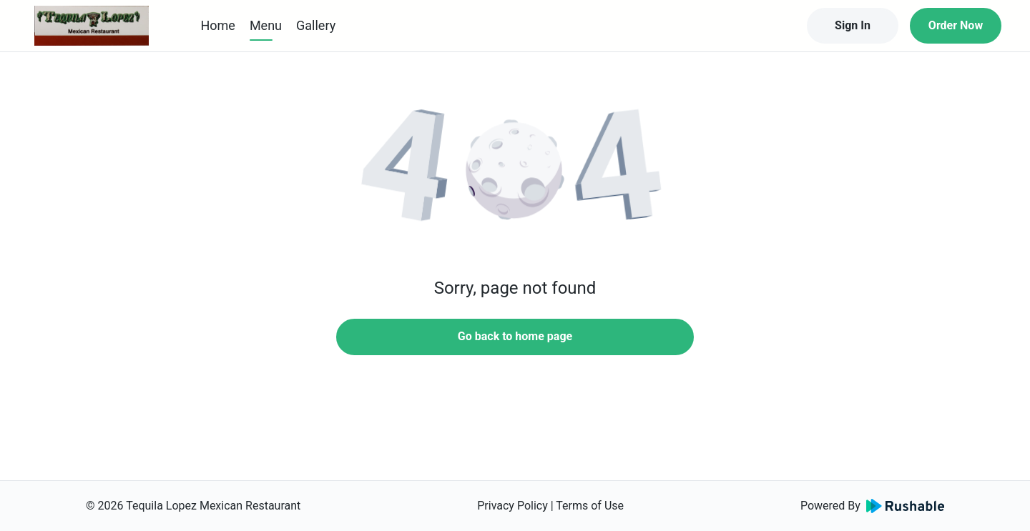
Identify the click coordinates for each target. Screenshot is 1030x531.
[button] (515, 171)
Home (217, 25)
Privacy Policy (512, 505)
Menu (266, 25)
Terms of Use (590, 505)
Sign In (852, 25)
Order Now (955, 25)
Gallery (315, 25)
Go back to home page (515, 336)
